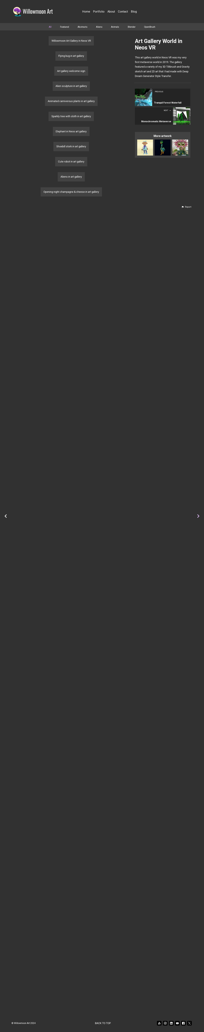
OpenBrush (149, 27)
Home (86, 11)
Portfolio (99, 11)
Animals (115, 27)
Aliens (99, 27)
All (50, 27)
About (111, 11)
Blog (134, 11)
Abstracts (82, 27)
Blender (131, 27)
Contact (123, 11)
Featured (64, 27)
